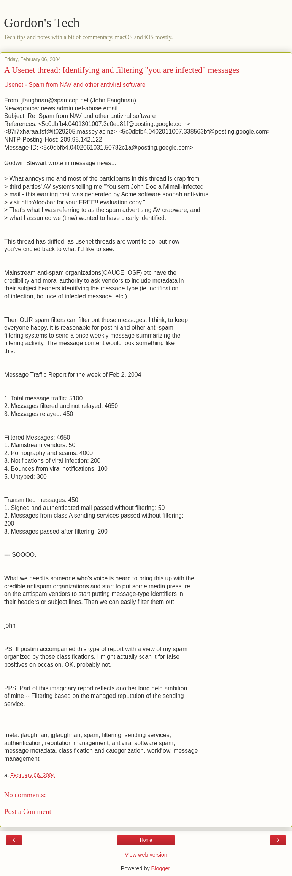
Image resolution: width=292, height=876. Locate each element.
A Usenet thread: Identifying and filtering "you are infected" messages (121, 70)
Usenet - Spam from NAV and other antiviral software (75, 84)
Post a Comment (27, 811)
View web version (146, 855)
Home (146, 840)
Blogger (160, 868)
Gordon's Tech (42, 22)
